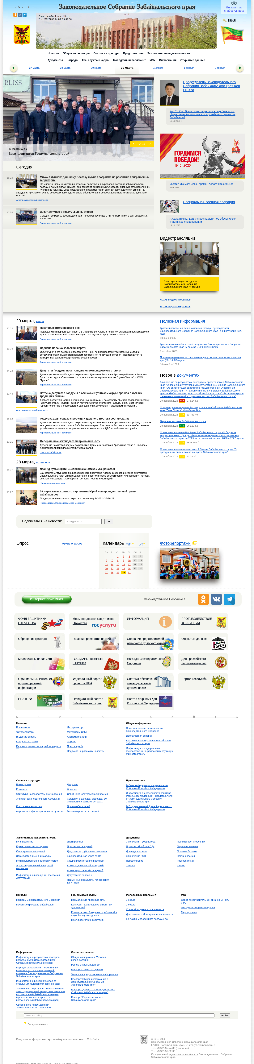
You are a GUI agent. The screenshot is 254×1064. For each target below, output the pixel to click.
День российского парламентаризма (193, 661)
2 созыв (130, 904)
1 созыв (130, 899)
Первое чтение (134, 860)
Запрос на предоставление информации (94, 974)
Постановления (186, 856)
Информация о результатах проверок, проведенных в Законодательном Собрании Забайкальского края (38, 960)
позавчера (43, 462)
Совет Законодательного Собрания (87, 794)
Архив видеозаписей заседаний (85, 865)
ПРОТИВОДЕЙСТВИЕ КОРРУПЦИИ (196, 621)
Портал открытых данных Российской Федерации (144, 701)
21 (112, 568)
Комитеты (22, 789)
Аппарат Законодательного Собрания (38, 798)
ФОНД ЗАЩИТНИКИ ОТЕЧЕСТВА (32, 621)
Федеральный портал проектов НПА (87, 681)
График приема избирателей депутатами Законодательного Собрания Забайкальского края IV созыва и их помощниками (200, 345)
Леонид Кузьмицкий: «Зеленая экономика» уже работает (77, 468)
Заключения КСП (136, 856)
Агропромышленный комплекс (32, 200)
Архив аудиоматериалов (175, 306)
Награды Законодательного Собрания (146, 661)
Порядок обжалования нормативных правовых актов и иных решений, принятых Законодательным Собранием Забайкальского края (39, 972)
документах (188, 375)
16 (123, 564)
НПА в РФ (25, 699)
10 (129, 560)
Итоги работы (75, 841)
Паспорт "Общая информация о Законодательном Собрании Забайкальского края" (89, 982)
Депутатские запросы (79, 875)
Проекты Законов (187, 851)
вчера (40, 321)
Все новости (23, 727)
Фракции (72, 789)
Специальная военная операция (209, 202)
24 (129, 568)
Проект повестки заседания (32, 846)
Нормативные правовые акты (88, 899)
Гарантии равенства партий (92, 638)
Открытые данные (194, 638)
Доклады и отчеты (136, 851)
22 (117, 568)
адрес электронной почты (183, 1054)
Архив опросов (72, 543)
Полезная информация (182, 321)
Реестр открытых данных (85, 964)
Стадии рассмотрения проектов (85, 860)
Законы (130, 865)
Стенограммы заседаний (30, 851)
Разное (181, 865)
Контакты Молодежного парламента (147, 918)
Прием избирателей (78, 806)
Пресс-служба (75, 746)
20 (106, 568)
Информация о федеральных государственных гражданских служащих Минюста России (149, 751)
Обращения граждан (32, 638)
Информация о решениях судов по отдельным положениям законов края (38, 982)
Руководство (23, 784)
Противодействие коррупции (87, 919)
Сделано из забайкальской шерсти (63, 348)
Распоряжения (185, 860)
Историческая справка (139, 735)
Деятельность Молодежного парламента (149, 914)
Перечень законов (187, 846)
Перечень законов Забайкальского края (183, 421)
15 (117, 564)
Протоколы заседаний (79, 846)
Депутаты (72, 784)
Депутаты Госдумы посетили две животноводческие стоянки (80, 370)
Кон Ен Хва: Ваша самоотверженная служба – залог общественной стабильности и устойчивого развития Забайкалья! (202, 114)
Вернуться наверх (38, 1024)
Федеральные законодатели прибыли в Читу (70, 441)
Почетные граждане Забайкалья (34, 904)
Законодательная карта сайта (84, 856)
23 (123, 568)
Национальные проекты (52, 483)
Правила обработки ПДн (140, 846)
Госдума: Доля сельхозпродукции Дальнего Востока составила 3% (84, 418)
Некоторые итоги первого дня (60, 327)
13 (106, 564)
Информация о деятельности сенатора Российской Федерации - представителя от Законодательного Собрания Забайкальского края (149, 797)
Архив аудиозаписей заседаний (85, 870)
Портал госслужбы (194, 679)
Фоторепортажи (175, 543)
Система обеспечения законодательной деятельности (142, 683)
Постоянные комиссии (29, 806)
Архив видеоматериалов (175, 299)
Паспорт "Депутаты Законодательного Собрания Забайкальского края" (93, 991)
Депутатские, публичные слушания (87, 851)
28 (112, 572)
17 (129, 564)
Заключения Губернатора (140, 841)
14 (112, 564)
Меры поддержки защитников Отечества (93, 621)
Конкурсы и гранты (27, 741)
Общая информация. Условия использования (88, 958)
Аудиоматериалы (77, 736)
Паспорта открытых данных (87, 969)
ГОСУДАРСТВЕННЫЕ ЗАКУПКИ (88, 661)
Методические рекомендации (198, 907)
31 (129, 572)
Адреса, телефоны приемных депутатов (39, 811)
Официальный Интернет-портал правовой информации (35, 683)
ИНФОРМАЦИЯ (138, 618)
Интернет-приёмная (46, 599)
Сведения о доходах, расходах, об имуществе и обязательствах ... (87, 800)
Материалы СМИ (77, 732)
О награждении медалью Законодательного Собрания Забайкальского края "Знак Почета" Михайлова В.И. (201, 409)
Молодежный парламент (35, 658)
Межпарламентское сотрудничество (37, 860)
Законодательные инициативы (33, 856)
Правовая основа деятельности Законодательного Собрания (144, 729)
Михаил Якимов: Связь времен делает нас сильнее (201, 183)
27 (106, 572)
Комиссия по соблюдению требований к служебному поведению (94, 914)
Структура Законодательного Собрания (39, 794)
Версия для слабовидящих (234, 9)
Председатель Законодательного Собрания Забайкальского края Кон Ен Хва (211, 86)
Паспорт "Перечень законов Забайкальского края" (87, 998)
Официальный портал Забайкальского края (88, 701)
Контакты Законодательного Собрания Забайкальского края (148, 742)
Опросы (71, 741)
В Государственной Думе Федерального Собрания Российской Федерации (149, 808)
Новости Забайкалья (50, 452)
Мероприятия (189, 912)
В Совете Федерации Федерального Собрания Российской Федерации (146, 787)
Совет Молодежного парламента (145, 909)
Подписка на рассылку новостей (85, 751)
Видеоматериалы (26, 736)
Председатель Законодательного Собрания (62, 503)
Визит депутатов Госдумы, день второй (66, 211)
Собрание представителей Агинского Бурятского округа (146, 641)
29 (117, 572)
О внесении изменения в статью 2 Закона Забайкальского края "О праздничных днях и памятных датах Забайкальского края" (198, 450)
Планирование (24, 841)
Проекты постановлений (191, 841)
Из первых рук (75, 727)
